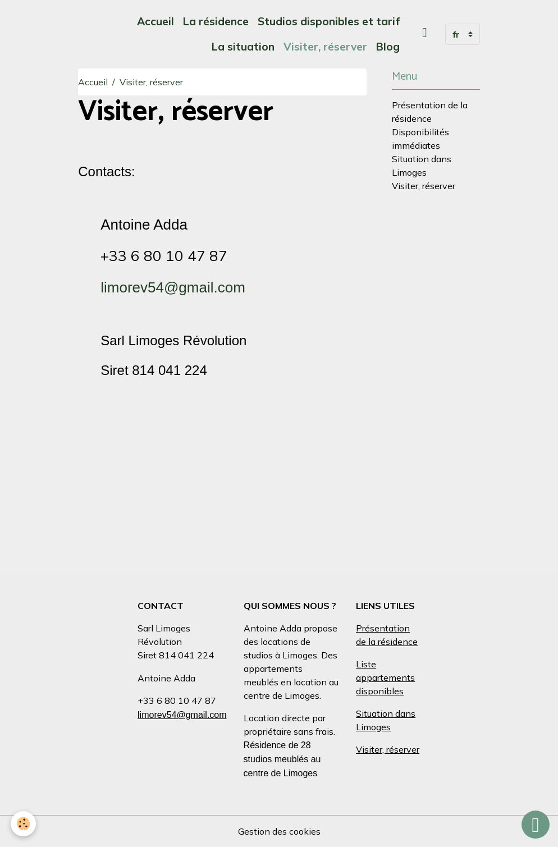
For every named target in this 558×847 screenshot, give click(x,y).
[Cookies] (23, 823)
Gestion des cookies (279, 831)
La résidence (216, 21)
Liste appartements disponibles (385, 677)
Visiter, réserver (325, 46)
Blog (388, 46)
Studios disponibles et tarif (329, 21)
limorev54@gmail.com (172, 287)
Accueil (155, 21)
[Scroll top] (536, 825)
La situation (243, 46)
